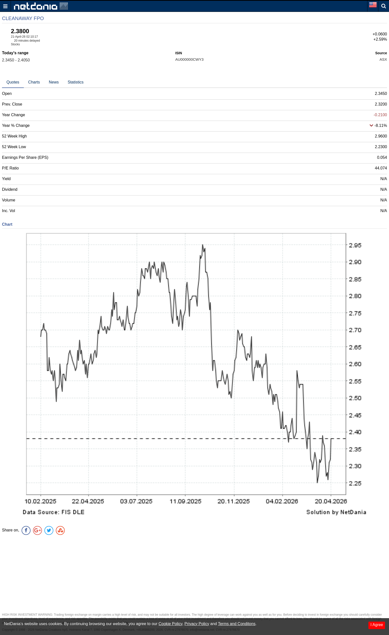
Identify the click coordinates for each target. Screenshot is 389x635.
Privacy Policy (197, 624)
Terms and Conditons (236, 624)
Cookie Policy (170, 624)
